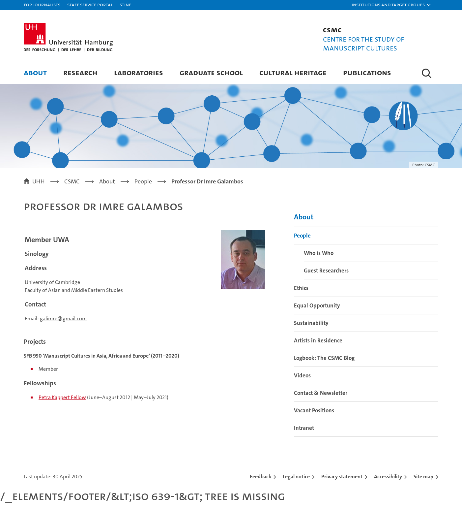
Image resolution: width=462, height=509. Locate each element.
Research (80, 72)
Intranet (304, 427)
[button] (391, 5)
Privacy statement (341, 476)
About (35, 72)
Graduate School (211, 72)
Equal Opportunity (317, 305)
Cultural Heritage (293, 72)
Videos (302, 375)
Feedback (260, 476)
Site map (423, 476)
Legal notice (296, 476)
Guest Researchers (326, 270)
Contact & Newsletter (320, 393)
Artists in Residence (318, 340)
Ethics (301, 288)
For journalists (42, 4)
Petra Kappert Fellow (62, 397)
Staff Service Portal (90, 4)
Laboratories (138, 72)
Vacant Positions (314, 410)
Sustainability (311, 323)
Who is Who (318, 253)
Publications (367, 72)
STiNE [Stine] (125, 4)
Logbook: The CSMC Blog (324, 358)
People (302, 235)
